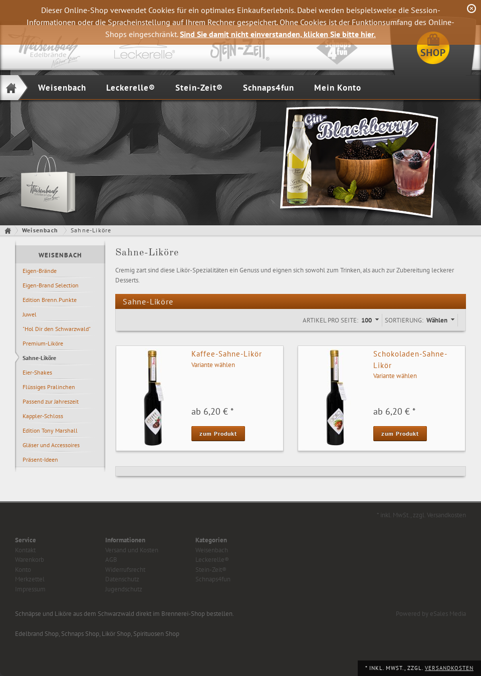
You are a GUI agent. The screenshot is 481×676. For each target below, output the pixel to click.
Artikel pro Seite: (330, 320)
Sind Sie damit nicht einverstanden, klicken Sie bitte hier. (278, 34)
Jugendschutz (123, 589)
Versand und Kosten (131, 550)
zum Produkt (218, 433)
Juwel (30, 314)
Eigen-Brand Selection (51, 285)
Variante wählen (213, 365)
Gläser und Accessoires (51, 445)
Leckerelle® (130, 87)
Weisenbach (62, 87)
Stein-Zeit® (199, 87)
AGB (111, 559)
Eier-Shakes (37, 372)
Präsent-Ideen (40, 459)
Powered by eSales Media (431, 613)
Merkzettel (30, 579)
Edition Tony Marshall (50, 430)
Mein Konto (337, 87)
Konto (23, 569)
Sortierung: (404, 320)
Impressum (30, 589)
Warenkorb (29, 559)
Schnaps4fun (268, 87)
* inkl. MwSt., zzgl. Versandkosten (421, 515)
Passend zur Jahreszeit (51, 401)
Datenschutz (122, 579)
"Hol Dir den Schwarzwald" (57, 328)
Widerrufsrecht (125, 569)
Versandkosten (449, 667)
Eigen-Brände (40, 270)
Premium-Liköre (43, 343)
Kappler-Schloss (43, 416)
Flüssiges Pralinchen (49, 387)
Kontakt (25, 550)
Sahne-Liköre (39, 358)
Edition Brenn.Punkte (50, 299)
